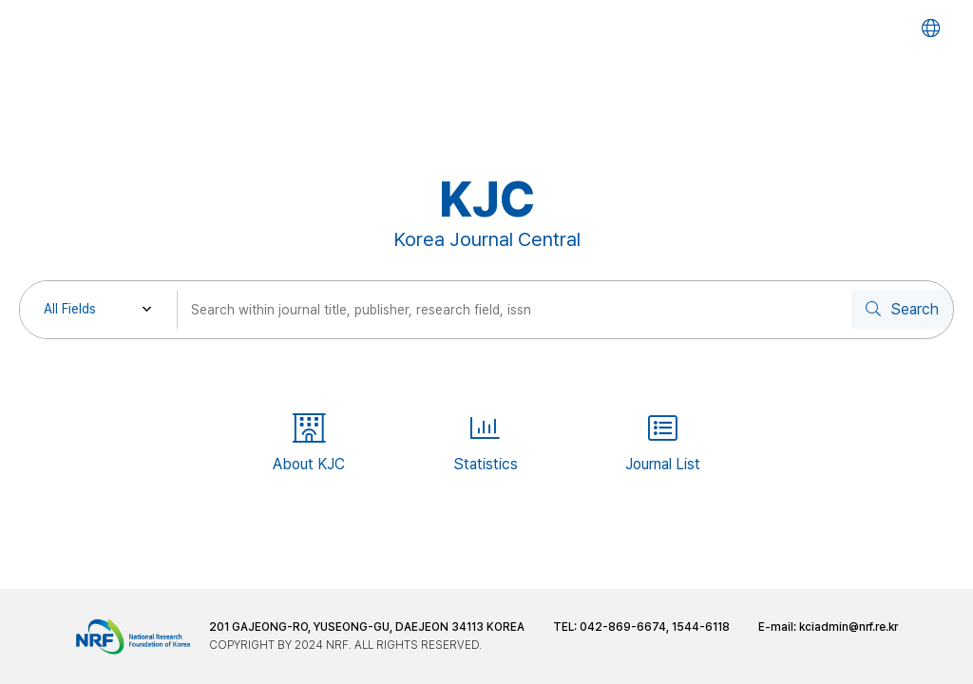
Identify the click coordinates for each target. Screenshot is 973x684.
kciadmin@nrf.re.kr (848, 627)
